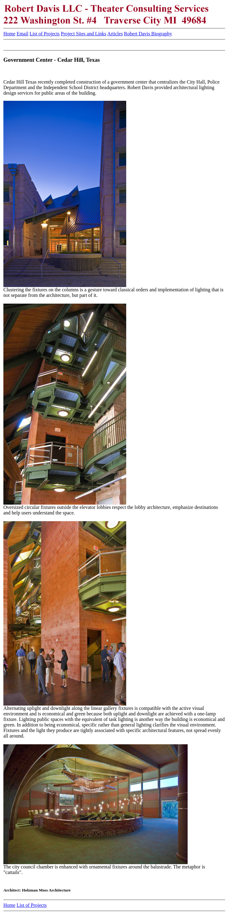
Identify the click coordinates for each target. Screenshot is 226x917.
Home (9, 33)
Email (22, 33)
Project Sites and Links (83, 33)
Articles (115, 33)
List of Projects (44, 33)
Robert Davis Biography (148, 33)
